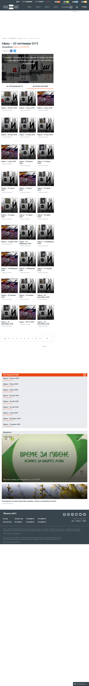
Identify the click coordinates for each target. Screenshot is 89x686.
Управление (53, 529)
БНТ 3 (47, 7)
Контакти (61, 529)
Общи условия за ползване (11, 537)
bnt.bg (5, 518)
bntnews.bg (7, 522)
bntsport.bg (19, 518)
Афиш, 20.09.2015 (21, 47)
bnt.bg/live (18, 522)
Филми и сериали (36, 529)
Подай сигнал (70, 529)
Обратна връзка (34, 539)
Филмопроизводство (14, 529)
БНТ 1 (30, 7)
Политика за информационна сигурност (15, 539)
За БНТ (5, 529)
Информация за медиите (34, 530)
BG (85, 7)
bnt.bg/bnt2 (30, 522)
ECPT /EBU (47, 539)
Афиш (20, 38)
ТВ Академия (7, 530)
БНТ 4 (56, 7)
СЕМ (41, 539)
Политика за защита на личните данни (32, 537)
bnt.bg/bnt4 (42, 522)
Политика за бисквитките (53, 537)
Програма (46, 529)
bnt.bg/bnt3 (42, 518)
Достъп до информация (19, 530)
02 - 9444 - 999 (79, 521)
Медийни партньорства (56, 530)
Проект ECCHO (55, 539)
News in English (7, 533)
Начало (5, 38)
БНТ (18, 2)
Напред (77, 529)
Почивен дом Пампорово (72, 530)
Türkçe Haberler (16, 533)
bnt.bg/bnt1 (30, 518)
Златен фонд (26, 529)
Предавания (13, 38)
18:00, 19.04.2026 (7, 503)
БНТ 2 (38, 7)
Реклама (75, 11)
